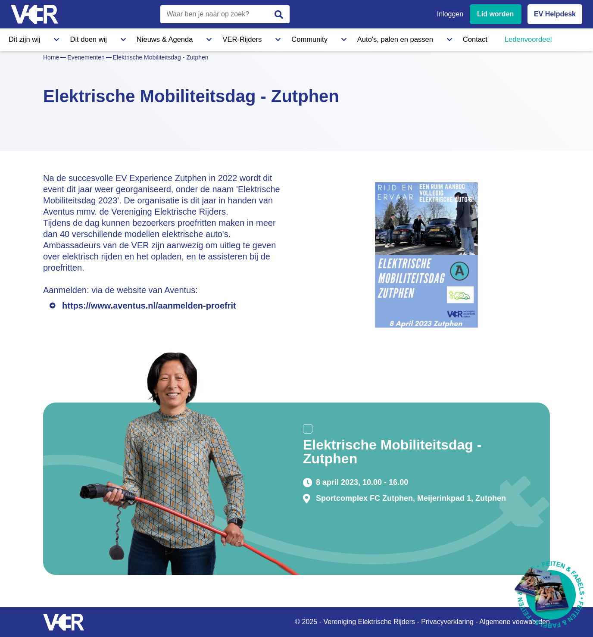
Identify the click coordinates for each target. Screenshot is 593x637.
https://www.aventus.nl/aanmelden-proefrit (149, 305)
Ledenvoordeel (424, 38)
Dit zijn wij (23, 38)
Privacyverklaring (447, 621)
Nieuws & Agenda (131, 38)
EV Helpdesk (555, 14)
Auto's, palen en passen (311, 38)
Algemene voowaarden (514, 621)
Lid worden (495, 14)
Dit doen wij (72, 38)
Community (243, 38)
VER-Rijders (192, 38)
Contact (374, 38)
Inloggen (450, 14)
